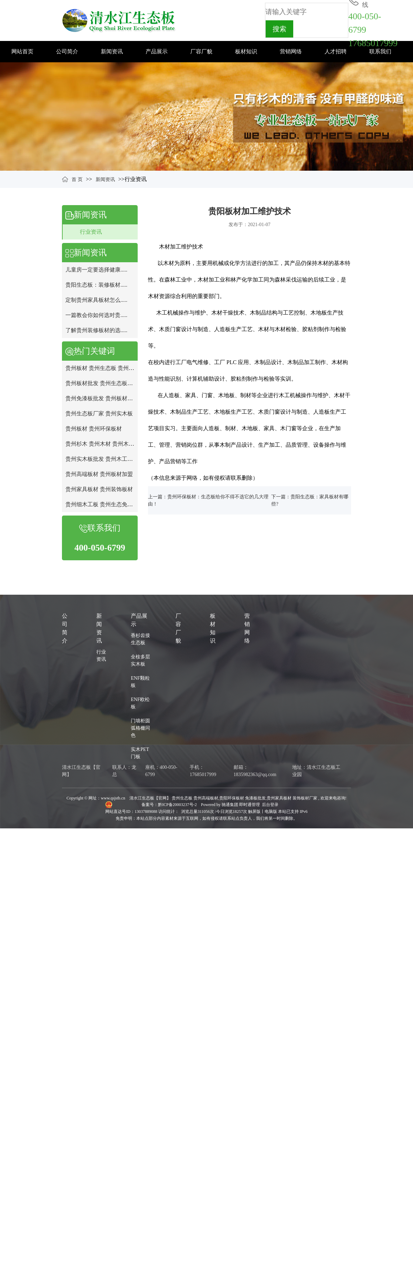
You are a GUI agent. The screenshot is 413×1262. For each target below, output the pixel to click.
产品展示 (157, 51)
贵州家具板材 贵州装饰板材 (99, 489)
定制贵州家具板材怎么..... (96, 300)
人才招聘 (336, 51)
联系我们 (380, 51)
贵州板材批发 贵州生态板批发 (101, 383)
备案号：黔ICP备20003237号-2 (169, 804)
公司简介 (67, 51)
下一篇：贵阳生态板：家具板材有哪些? (309, 500)
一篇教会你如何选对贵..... (96, 315)
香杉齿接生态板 (140, 639)
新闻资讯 (112, 51)
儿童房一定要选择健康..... (96, 270)
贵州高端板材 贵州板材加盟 (99, 474)
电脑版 (271, 811)
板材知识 (246, 51)
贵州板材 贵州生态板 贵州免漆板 (105, 368)
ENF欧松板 (140, 703)
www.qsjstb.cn (113, 798)
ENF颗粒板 (140, 682)
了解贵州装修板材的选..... (96, 330)
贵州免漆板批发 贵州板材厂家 (101, 398)
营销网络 (291, 51)
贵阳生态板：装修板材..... (96, 285)
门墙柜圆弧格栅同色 (140, 728)
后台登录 (270, 804)
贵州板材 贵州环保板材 (93, 429)
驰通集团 (230, 804)
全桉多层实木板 (140, 660)
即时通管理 (249, 804)
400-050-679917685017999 (373, 29)
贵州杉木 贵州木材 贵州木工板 (102, 444)
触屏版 (254, 811)
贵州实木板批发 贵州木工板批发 (104, 459)
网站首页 (22, 51)
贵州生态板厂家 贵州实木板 (99, 413)
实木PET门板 (140, 753)
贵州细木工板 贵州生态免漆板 (101, 504)
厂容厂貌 (201, 51)
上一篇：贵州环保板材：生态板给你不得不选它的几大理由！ (208, 500)
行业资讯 (91, 232)
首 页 (77, 179)
